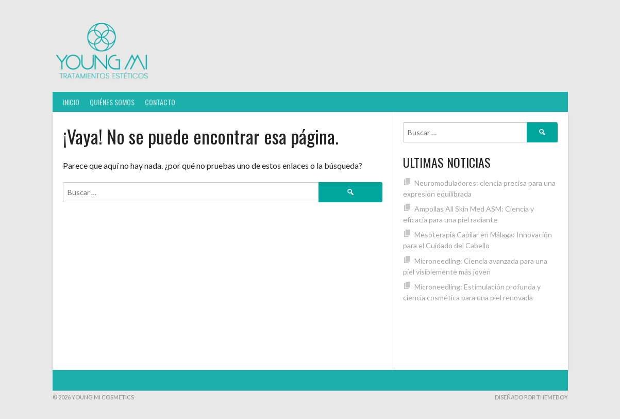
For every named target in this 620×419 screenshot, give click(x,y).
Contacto (160, 101)
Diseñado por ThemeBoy (531, 397)
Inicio (71, 101)
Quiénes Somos (112, 101)
